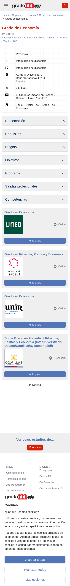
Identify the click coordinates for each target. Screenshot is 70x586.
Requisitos (13, 134)
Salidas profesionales (21, 186)
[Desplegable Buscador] (65, 5)
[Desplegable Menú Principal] (6, 5)
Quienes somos (15, 472)
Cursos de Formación (51, 488)
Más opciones (35, 579)
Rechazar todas (35, 569)
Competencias (16, 199)
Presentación (15, 121)
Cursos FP (45, 476)
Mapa (9, 466)
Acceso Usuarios (15, 485)
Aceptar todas (35, 559)
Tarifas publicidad (16, 479)
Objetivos (12, 160)
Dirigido (11, 147)
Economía (35, 447)
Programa (12, 173)
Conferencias (46, 482)
